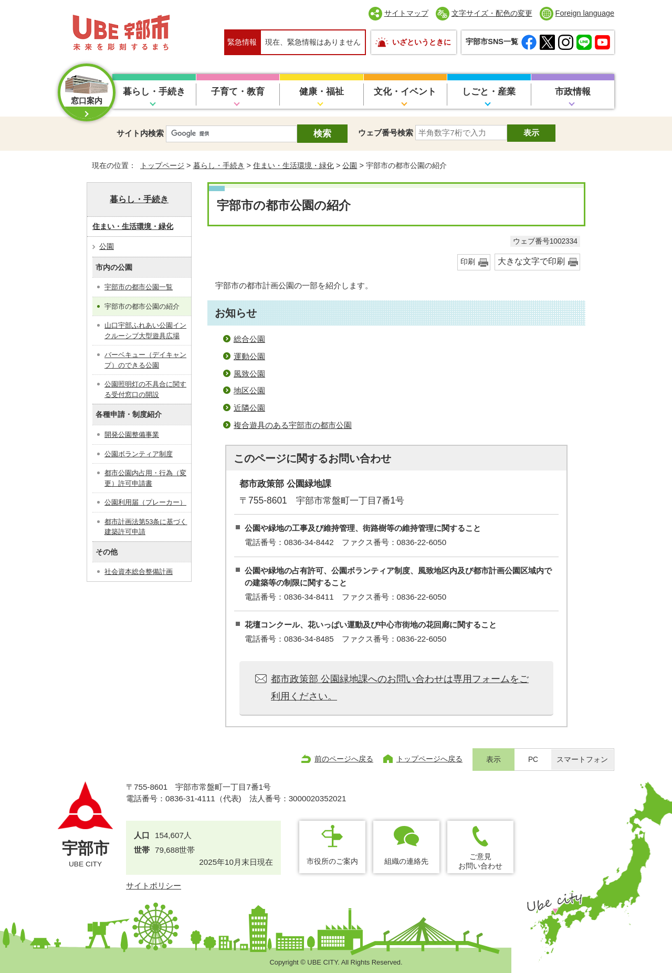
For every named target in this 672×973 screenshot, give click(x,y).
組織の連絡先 (406, 861)
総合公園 (249, 338)
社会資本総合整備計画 (138, 572)
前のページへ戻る (343, 759)
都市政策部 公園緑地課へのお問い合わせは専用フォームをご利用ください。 (400, 687)
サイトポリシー (153, 885)
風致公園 (249, 373)
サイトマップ (406, 13)
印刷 (467, 262)
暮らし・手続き (154, 92)
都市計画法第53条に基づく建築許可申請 (145, 527)
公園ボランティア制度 (138, 454)
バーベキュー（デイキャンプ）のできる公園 (145, 360)
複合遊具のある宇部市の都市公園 (293, 425)
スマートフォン (582, 759)
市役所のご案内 (332, 861)
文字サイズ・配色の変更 (492, 13)
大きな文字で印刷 (531, 261)
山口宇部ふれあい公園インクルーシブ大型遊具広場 (145, 330)
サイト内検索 (140, 133)
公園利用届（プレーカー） (145, 502)
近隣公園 (249, 407)
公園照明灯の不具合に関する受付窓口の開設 (145, 389)
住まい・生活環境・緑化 (293, 165)
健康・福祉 (321, 92)
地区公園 (249, 390)
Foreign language (584, 13)
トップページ (162, 165)
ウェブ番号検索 (385, 132)
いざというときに (421, 42)
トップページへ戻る (429, 759)
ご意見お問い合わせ (480, 861)
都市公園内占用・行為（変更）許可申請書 (145, 478)
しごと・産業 (489, 92)
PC (533, 759)
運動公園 (249, 356)
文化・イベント (405, 92)
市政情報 (573, 92)
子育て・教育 (238, 92)
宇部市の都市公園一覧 (138, 287)
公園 (349, 165)
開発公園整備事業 (131, 434)
